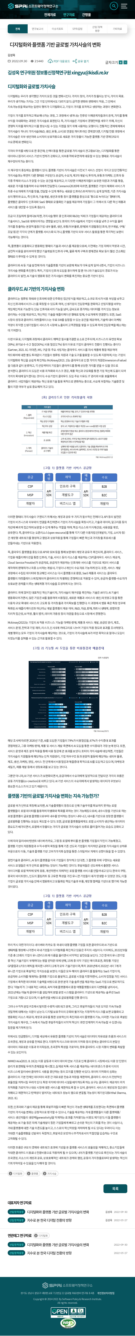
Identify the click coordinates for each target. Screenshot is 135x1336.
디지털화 (17, 1174)
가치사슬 (51, 1174)
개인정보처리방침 (105, 1293)
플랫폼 (34, 1174)
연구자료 (69, 14)
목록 (115, 1189)
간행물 (86, 14)
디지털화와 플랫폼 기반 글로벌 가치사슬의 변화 (58, 1212)
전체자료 (50, 14)
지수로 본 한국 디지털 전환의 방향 (49, 1220)
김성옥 (11, 55)
